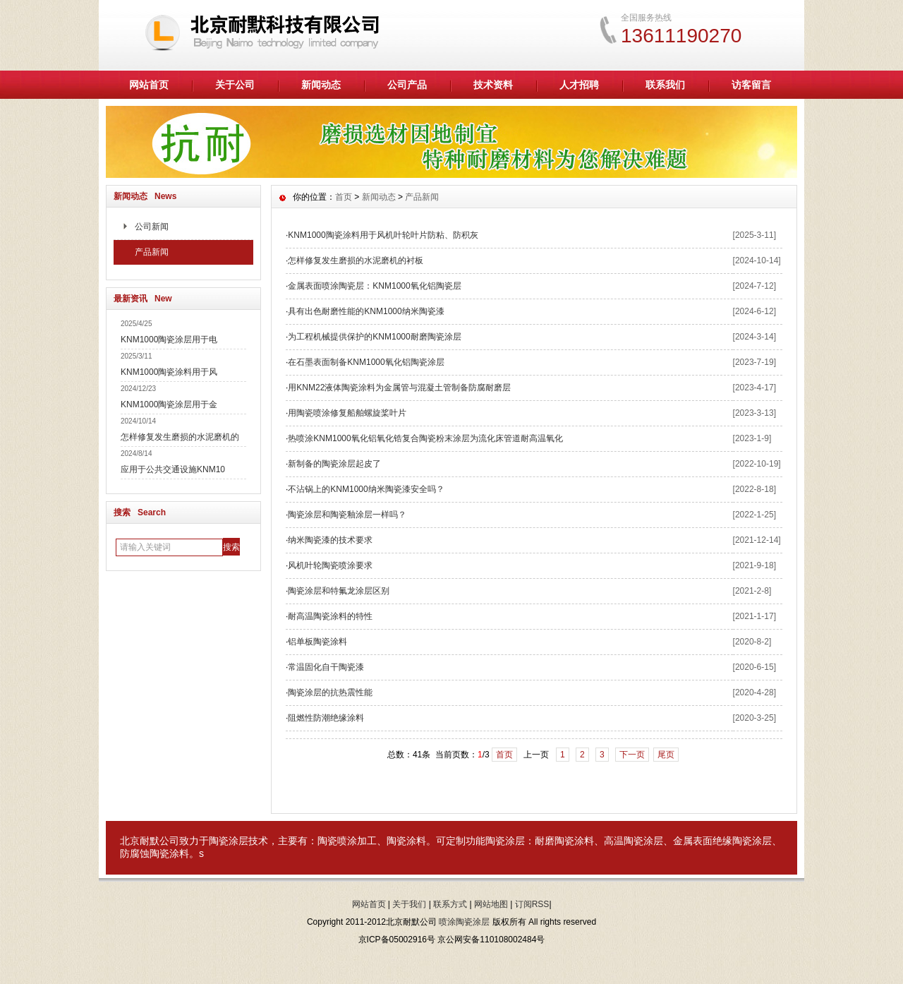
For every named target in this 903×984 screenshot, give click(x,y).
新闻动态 (321, 84)
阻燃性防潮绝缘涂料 (326, 718)
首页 (343, 197)
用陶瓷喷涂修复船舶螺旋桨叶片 (347, 413)
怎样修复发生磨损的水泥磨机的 (180, 437)
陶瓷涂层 (228, 840)
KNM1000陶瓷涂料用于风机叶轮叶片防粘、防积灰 (383, 235)
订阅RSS (532, 904)
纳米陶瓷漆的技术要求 (330, 540)
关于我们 (409, 904)
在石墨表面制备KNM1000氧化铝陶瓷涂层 (366, 362)
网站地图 (491, 904)
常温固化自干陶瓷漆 (326, 667)
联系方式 (450, 904)
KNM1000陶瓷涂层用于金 (169, 404)
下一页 (632, 755)
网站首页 (149, 84)
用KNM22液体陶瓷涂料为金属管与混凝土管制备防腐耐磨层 (399, 387)
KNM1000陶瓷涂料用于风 (169, 372)
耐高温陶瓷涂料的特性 (330, 616)
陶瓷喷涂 (337, 840)
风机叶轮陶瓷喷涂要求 (330, 565)
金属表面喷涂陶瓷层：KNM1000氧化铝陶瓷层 (374, 286)
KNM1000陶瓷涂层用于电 (169, 339)
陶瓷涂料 (406, 840)
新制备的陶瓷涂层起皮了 (334, 464)
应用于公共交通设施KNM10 (173, 469)
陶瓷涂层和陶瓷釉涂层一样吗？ (347, 515)
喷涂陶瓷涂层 (464, 922)
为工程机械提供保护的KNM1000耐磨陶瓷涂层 (374, 337)
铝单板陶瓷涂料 (317, 642)
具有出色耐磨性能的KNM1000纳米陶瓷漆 (366, 311)
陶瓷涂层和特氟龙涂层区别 (338, 591)
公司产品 (407, 84)
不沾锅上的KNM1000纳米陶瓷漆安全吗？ (366, 489)
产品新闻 (152, 252)
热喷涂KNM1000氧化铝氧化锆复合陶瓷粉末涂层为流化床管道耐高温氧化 (425, 438)
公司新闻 (152, 227)
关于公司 (235, 84)
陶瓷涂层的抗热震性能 (330, 692)
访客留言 (751, 84)
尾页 (665, 755)
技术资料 (493, 84)
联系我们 (665, 84)
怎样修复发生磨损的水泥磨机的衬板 (355, 260)
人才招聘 (579, 84)
